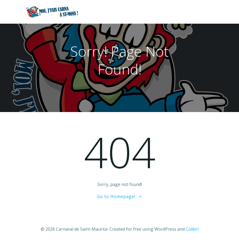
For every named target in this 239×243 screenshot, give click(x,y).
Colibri (192, 229)
